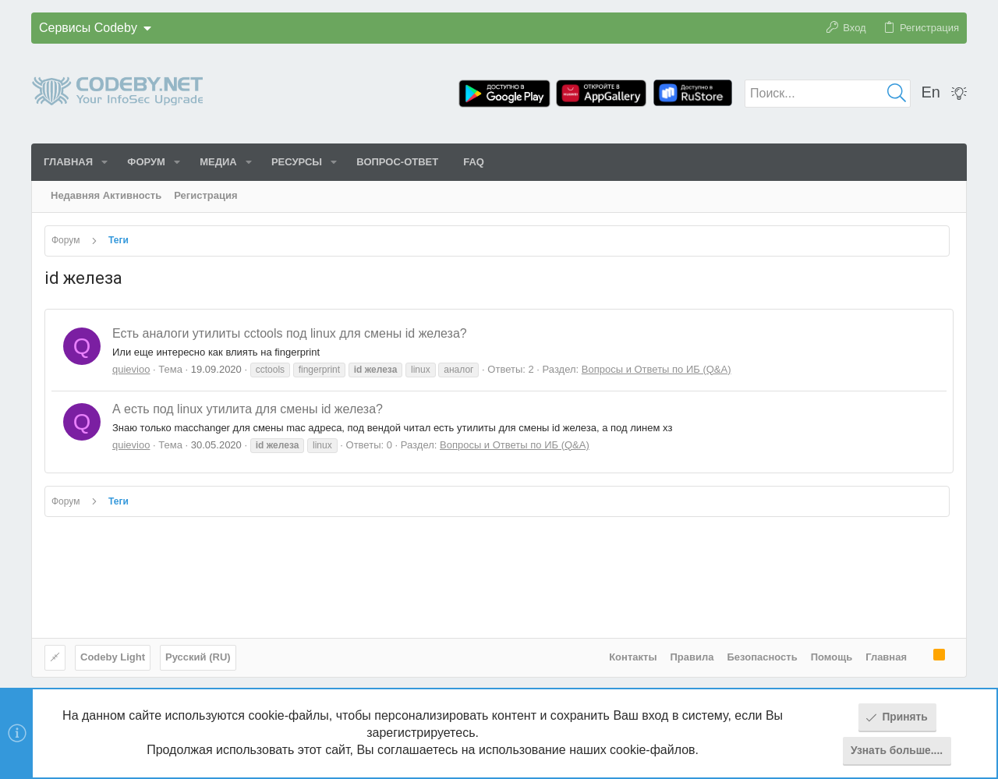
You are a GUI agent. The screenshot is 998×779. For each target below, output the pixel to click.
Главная (886, 657)
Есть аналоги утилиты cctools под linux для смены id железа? (289, 333)
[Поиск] (827, 93)
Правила (692, 657)
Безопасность (762, 657)
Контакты (632, 657)
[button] (104, 162)
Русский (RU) (198, 657)
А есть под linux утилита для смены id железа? (247, 409)
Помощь (831, 657)
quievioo (131, 369)
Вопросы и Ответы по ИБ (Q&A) (656, 369)
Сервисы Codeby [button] (88, 27)
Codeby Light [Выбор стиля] (112, 657)
